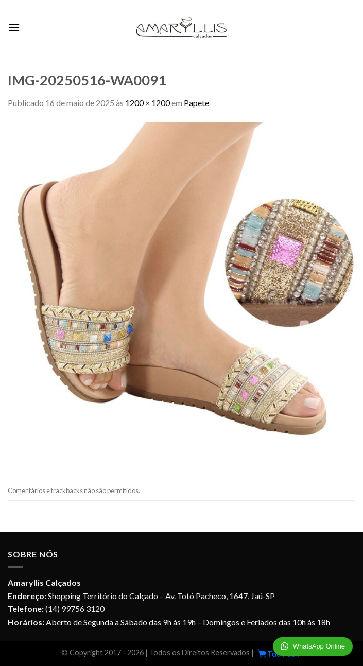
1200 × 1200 (147, 103)
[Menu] (14, 27)
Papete (196, 103)
